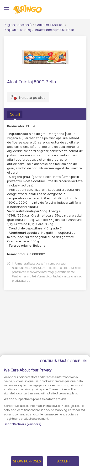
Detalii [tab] (15, 114)
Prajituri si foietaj (17, 29)
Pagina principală (18, 24)
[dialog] (45, 413)
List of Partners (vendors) (23, 424)
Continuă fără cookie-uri (63, 361)
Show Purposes (27, 461)
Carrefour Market (49, 24)
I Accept (63, 461)
